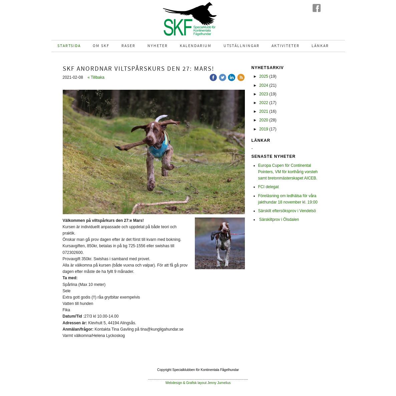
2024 (263, 85)
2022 (263, 102)
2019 (263, 129)
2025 (263, 76)
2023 (263, 94)
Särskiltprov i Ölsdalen (278, 219)
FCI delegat (268, 186)
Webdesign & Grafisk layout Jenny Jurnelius (198, 383)
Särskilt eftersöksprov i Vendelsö (287, 211)
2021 (263, 111)
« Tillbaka (95, 77)
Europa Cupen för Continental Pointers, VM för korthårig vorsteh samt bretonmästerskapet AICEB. (288, 171)
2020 (263, 120)
